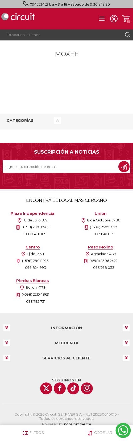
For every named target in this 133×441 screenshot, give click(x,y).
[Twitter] (46, 388)
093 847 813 (104, 234)
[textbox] (61, 34)
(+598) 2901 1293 (35, 261)
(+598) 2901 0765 (35, 227)
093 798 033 (103, 267)
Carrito (126, 19)
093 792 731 (35, 301)
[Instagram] (87, 388)
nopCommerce (77, 424)
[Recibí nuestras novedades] (60, 166)
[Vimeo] (73, 388)
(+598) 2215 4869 (35, 294)
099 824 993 (35, 267)
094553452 (39, 4)
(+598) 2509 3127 (103, 227)
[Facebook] (60, 388)
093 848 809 (35, 234)
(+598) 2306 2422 (103, 261)
